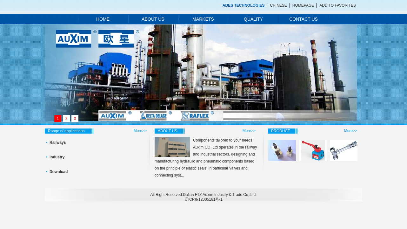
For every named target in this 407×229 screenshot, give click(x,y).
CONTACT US (303, 19)
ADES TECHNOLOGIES (244, 5)
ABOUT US (153, 19)
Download (59, 172)
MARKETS (203, 19)
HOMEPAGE (303, 5)
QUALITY (253, 19)
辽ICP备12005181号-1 (203, 199)
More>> (140, 130)
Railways (58, 142)
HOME (103, 19)
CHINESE (278, 5)
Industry (57, 157)
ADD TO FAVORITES (337, 5)
